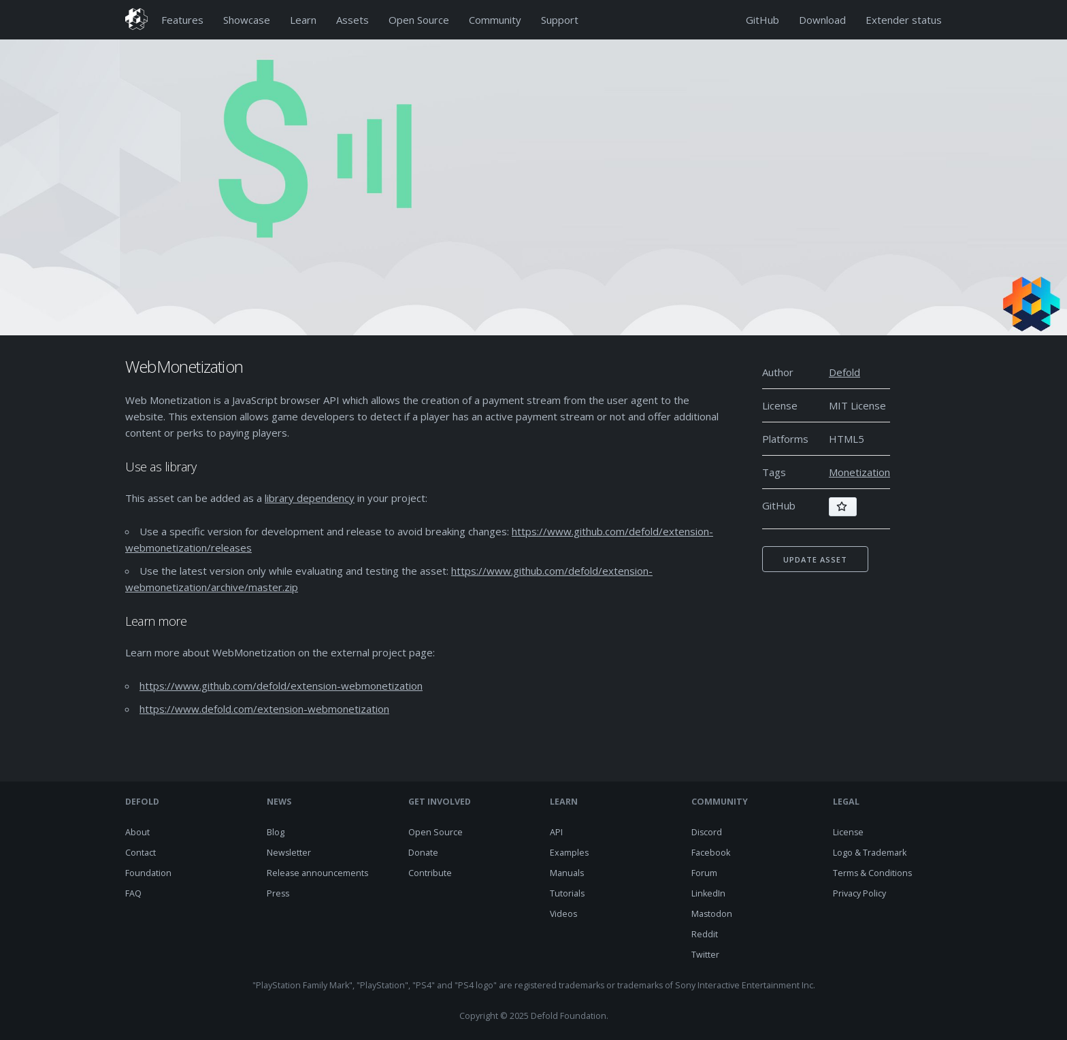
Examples (569, 852)
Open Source (419, 20)
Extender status (904, 20)
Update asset (815, 559)
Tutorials (567, 893)
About (137, 832)
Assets (352, 20)
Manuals (567, 873)
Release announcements (317, 873)
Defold (844, 372)
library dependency (310, 498)
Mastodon (711, 914)
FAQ (133, 893)
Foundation (148, 873)
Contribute (430, 873)
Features (182, 20)
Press (278, 893)
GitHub (762, 20)
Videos (563, 914)
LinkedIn (708, 893)
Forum (704, 873)
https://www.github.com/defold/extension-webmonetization (281, 685)
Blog (275, 832)
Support (559, 20)
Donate (423, 852)
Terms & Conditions (872, 873)
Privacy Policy (859, 893)
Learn (303, 20)
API (556, 832)
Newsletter (289, 852)
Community (495, 20)
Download (822, 20)
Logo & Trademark (869, 852)
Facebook (710, 852)
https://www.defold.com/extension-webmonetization (264, 709)
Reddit (704, 934)
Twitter (705, 954)
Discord (706, 832)
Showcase (246, 20)
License (848, 832)
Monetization (859, 472)
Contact (140, 852)
